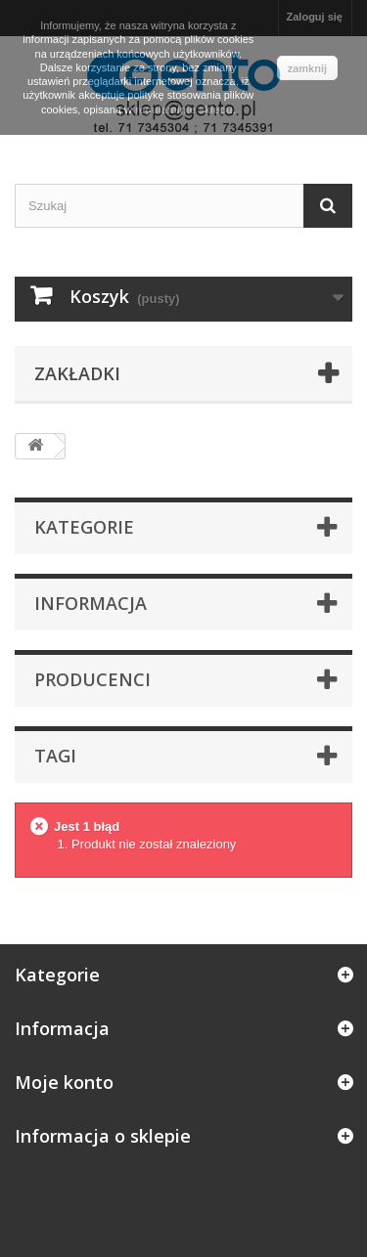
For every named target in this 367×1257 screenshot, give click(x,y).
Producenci (92, 679)
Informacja (90, 603)
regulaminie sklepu (184, 109)
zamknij (307, 68)
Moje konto (64, 1082)
